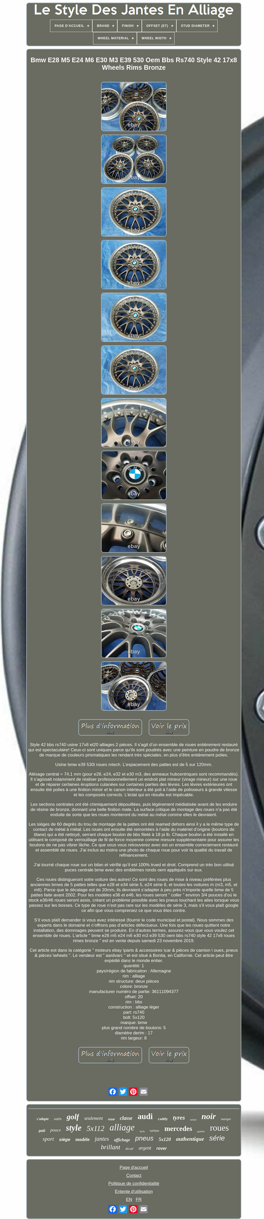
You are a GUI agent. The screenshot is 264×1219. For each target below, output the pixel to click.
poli (42, 1131)
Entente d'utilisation (134, 1191)
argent (145, 1148)
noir (209, 1116)
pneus (144, 1138)
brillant (110, 1147)
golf (73, 1116)
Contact (134, 1175)
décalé (129, 1149)
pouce (55, 1130)
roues (219, 1127)
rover (161, 1148)
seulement (93, 1118)
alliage (122, 1127)
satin (57, 1119)
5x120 (165, 1139)
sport (48, 1139)
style (73, 1127)
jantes (102, 1139)
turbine (154, 1130)
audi (145, 1116)
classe (126, 1118)
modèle (82, 1139)
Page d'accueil (134, 1167)
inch (142, 1131)
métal (193, 1119)
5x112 (95, 1128)
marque (226, 1119)
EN (129, 1199)
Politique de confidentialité (133, 1183)
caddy (163, 1119)
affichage (122, 1140)
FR (139, 1199)
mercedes (178, 1128)
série (217, 1138)
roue (111, 1119)
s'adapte (43, 1119)
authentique (190, 1139)
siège (64, 1139)
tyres (179, 1117)
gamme (201, 1131)
